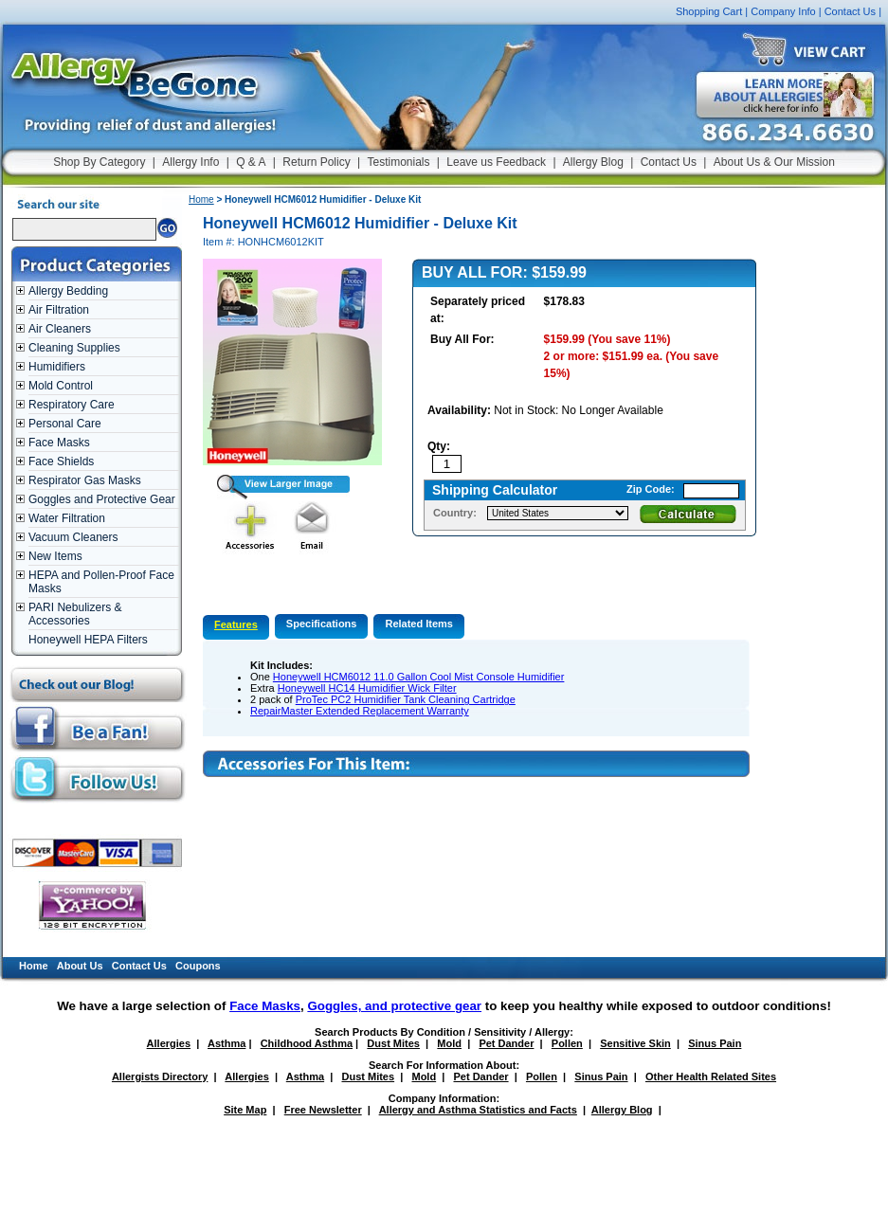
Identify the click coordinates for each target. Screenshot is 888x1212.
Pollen (567, 1043)
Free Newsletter (323, 1109)
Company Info (783, 11)
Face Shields (61, 461)
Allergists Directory (160, 1076)
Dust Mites (393, 1043)
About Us (80, 965)
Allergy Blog (593, 162)
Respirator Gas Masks (84, 480)
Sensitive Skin (635, 1043)
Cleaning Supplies (74, 347)
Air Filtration (58, 310)
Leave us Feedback (496, 162)
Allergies (168, 1043)
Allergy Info (190, 162)
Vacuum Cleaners (73, 537)
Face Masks (59, 442)
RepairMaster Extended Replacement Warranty (359, 710)
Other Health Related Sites (710, 1076)
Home (201, 199)
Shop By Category (99, 162)
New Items (55, 556)
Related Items (419, 623)
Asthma (226, 1043)
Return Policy (316, 162)
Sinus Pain (714, 1043)
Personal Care (64, 423)
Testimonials (398, 162)
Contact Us (850, 11)
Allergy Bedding (68, 291)
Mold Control (60, 385)
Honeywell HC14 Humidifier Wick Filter (367, 688)
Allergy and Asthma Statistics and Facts (478, 1109)
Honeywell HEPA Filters (88, 639)
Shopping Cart (709, 11)
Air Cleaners (59, 328)
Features (236, 624)
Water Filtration (66, 518)
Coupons (198, 965)
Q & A (250, 162)
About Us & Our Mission (774, 162)
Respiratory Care (71, 404)
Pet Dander (506, 1043)
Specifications (321, 623)
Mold (449, 1043)
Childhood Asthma (307, 1043)
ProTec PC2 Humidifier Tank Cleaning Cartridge (406, 699)
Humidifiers (56, 366)
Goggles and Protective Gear (101, 499)
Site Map (245, 1109)
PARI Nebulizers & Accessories (74, 614)
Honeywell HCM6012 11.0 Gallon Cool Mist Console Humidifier (419, 676)
